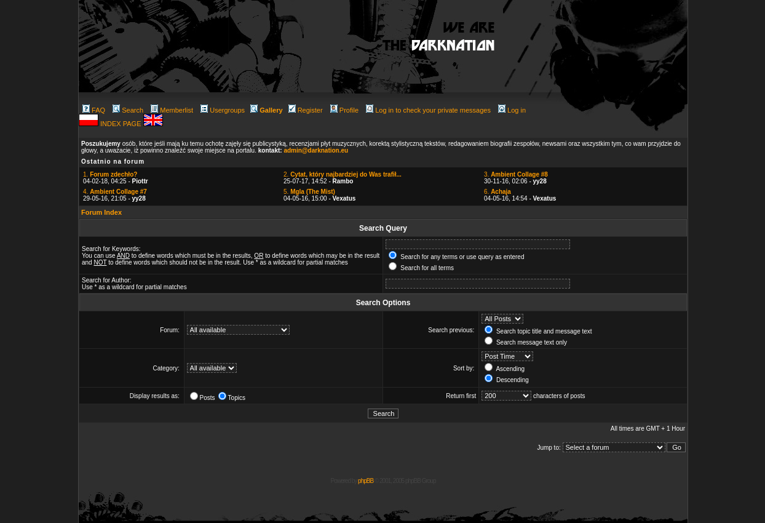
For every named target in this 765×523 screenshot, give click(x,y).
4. (115, 191)
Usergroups (222, 110)
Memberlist (172, 110)
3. (516, 174)
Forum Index (101, 212)
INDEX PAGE (121, 123)
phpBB (365, 480)
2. (342, 174)
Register (305, 110)
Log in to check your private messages (428, 110)
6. (497, 191)
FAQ (93, 110)
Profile (344, 110)
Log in (512, 110)
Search (128, 110)
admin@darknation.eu (315, 150)
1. (110, 174)
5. (309, 191)
